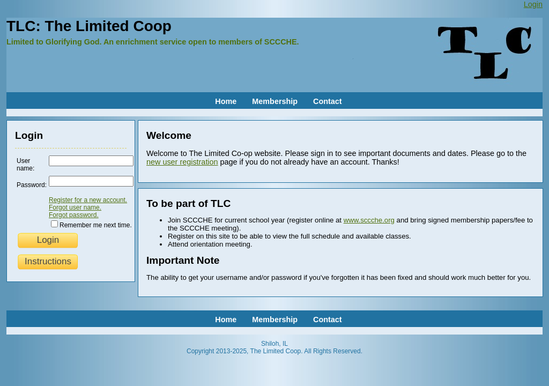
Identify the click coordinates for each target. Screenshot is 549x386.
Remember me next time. (96, 225)
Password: (32, 185)
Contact (327, 101)
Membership (275, 101)
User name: (25, 164)
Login (533, 4)
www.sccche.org (369, 220)
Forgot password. (74, 215)
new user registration (182, 162)
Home (225, 101)
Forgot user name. (75, 207)
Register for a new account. (88, 200)
